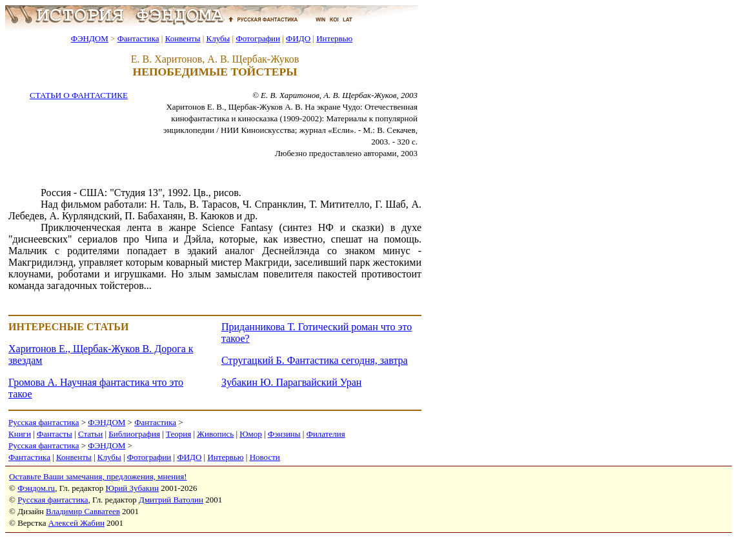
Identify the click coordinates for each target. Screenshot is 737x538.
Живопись (215, 434)
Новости (265, 457)
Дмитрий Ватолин (171, 499)
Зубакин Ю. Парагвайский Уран (291, 382)
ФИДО (298, 38)
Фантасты (54, 434)
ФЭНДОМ (89, 38)
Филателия (326, 434)
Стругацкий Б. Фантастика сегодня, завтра (314, 360)
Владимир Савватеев (83, 511)
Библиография (134, 434)
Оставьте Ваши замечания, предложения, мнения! (98, 476)
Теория (178, 434)
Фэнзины (284, 434)
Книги (19, 434)
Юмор (250, 434)
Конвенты (183, 38)
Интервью (334, 38)
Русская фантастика (43, 422)
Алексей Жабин (76, 523)
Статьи (90, 434)
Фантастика (138, 38)
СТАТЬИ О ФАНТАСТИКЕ (79, 95)
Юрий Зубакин (132, 488)
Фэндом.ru (36, 488)
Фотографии (258, 38)
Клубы (218, 38)
